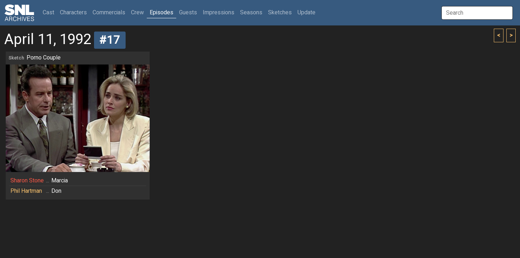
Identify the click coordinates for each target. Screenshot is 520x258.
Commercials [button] (109, 12)
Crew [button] (137, 12)
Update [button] (306, 12)
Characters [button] (73, 12)
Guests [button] (188, 12)
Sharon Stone (27, 180)
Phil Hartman (26, 191)
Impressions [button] (218, 12)
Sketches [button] (280, 12)
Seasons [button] (251, 12)
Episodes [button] (161, 12)
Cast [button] (50, 12)
